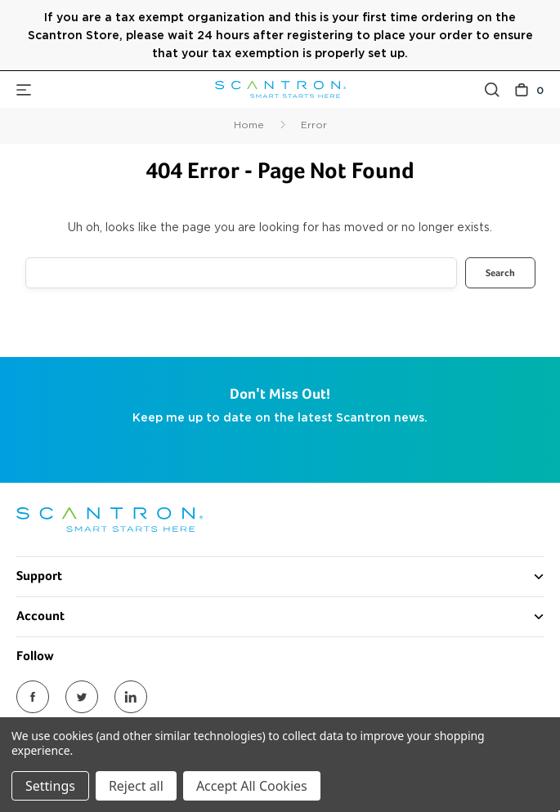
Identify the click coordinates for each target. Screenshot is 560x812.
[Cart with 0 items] (529, 89)
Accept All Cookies (251, 786)
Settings (50, 786)
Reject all (136, 786)
